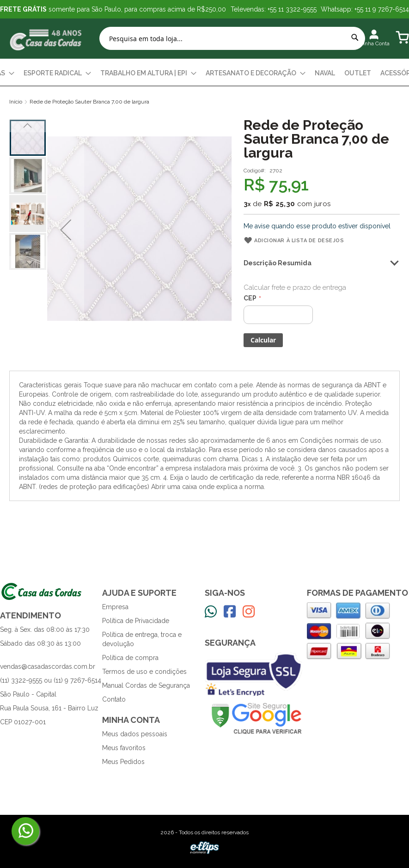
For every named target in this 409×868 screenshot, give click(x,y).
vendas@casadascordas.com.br (47, 666)
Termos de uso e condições (144, 671)
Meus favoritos (124, 748)
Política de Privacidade (135, 620)
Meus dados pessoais (134, 734)
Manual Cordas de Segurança (146, 685)
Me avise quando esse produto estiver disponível (317, 226)
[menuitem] (57, 73)
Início (15, 101)
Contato (114, 699)
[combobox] (232, 38)
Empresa (115, 607)
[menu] (204, 73)
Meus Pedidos (123, 761)
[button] (65, 229)
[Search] (355, 37)
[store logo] (46, 38)
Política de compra (130, 657)
